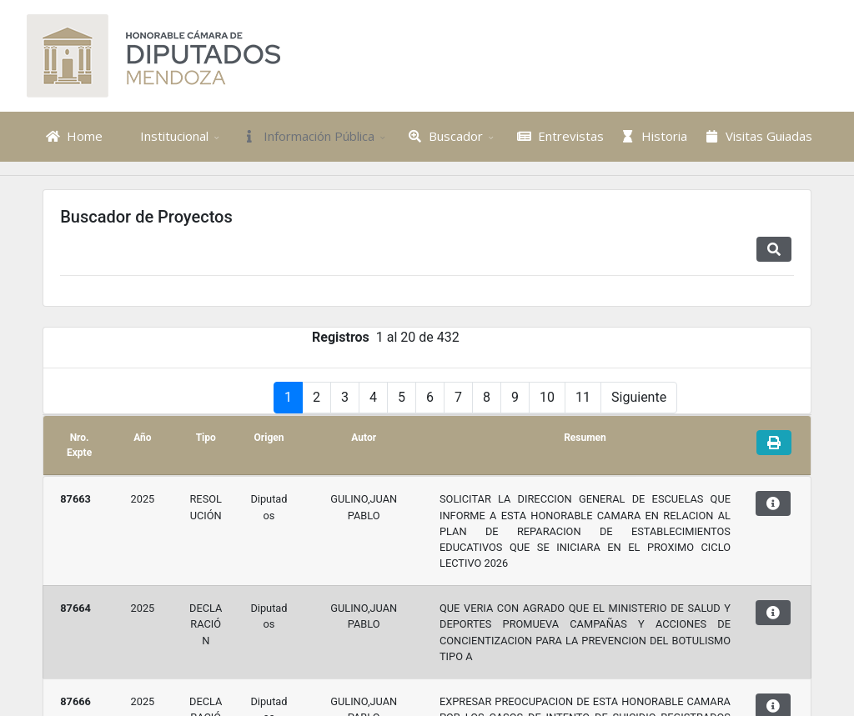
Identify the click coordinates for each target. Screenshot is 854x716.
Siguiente (638, 453)
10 (547, 453)
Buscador (444, 136)
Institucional (162, 136)
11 (582, 453)
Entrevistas (558, 136)
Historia (652, 136)
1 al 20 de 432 (418, 393)
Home (72, 136)
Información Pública (306, 136)
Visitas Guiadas (756, 136)
